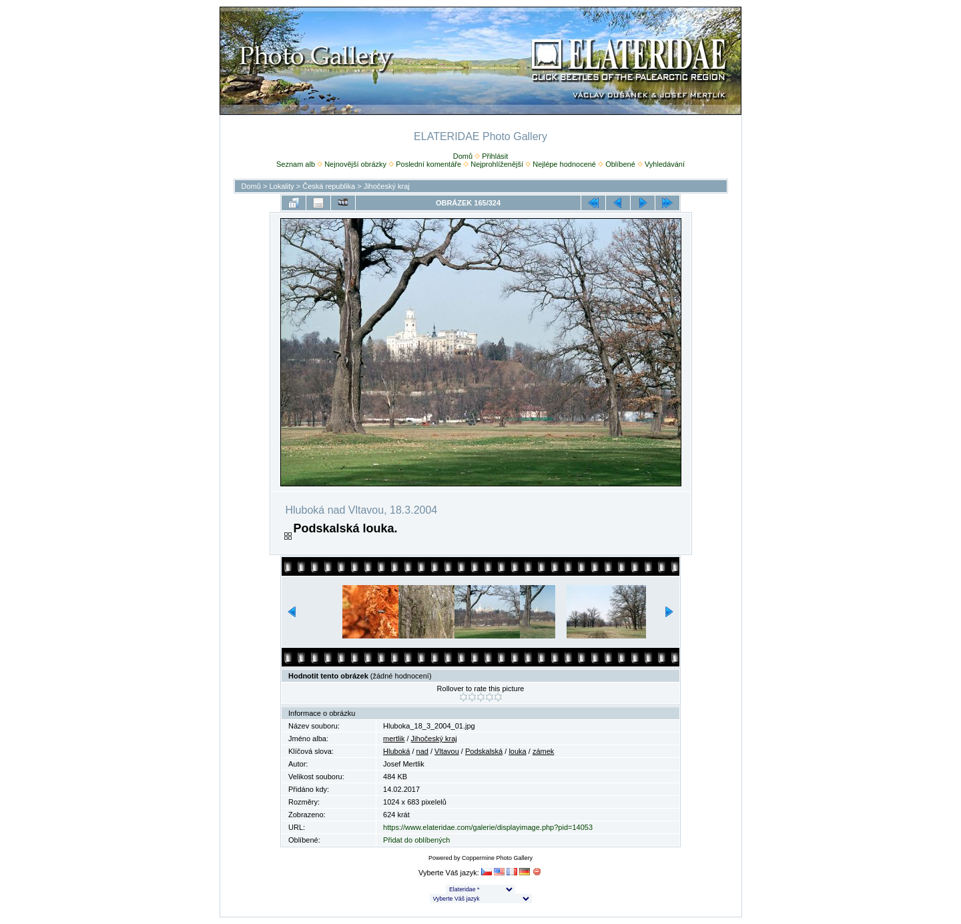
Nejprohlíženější (496, 164)
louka (517, 751)
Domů (462, 156)
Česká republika (328, 186)
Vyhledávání (665, 164)
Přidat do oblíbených (416, 840)
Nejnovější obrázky (355, 164)
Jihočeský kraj (387, 186)
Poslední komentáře (428, 164)
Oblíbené (620, 164)
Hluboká (396, 751)
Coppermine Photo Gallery (497, 858)
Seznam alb (295, 164)
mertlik (393, 739)
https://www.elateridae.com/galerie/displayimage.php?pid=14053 (488, 827)
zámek (543, 751)
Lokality (281, 186)
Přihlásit (495, 156)
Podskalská (484, 751)
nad (422, 751)
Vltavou (446, 751)
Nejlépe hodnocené (564, 164)
